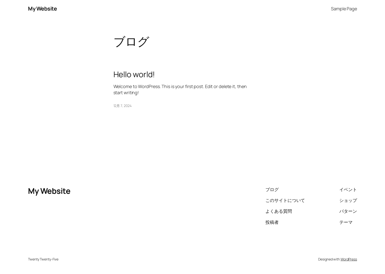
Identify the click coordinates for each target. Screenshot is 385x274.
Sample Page (344, 9)
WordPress (349, 259)
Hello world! (134, 74)
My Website (42, 8)
